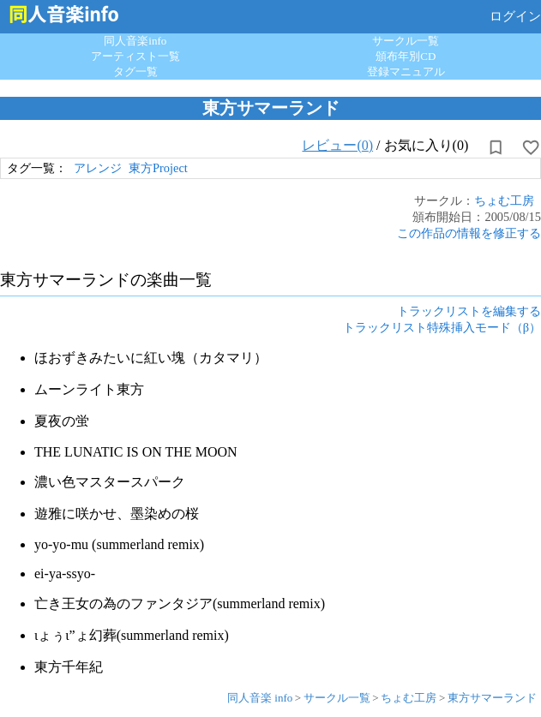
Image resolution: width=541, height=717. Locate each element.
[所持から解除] (495, 147)
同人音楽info (135, 40)
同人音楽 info (259, 697)
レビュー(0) (337, 145)
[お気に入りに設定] (530, 147)
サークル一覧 (405, 40)
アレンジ (98, 168)
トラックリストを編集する (469, 311)
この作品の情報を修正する (469, 233)
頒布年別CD (406, 56)
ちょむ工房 (504, 200)
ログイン (515, 16)
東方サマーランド (492, 697)
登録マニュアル (406, 71)
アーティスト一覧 (135, 56)
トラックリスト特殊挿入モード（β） (442, 327)
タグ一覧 (135, 71)
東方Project (158, 168)
